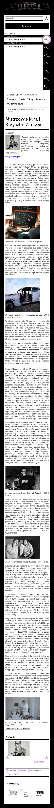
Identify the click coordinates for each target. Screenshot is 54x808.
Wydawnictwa (14, 103)
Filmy (30, 99)
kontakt (12, 771)
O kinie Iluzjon (14, 94)
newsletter (36, 771)
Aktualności (30, 94)
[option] (27, 789)
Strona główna (12, 109)
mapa (23, 771)
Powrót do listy (38, 762)
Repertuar (27, 26)
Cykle (22, 99)
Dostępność (14, 774)
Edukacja (11, 99)
